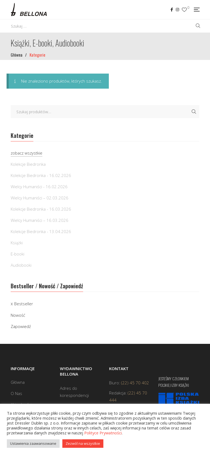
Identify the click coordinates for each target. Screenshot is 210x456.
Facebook (172, 9)
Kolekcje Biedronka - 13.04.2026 (41, 231)
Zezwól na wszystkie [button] (83, 443)
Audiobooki (21, 265)
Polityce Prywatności (103, 432)
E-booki (17, 254)
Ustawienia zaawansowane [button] (33, 443)
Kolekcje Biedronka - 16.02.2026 (41, 175)
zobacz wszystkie (26, 153)
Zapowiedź (21, 326)
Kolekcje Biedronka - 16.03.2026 (41, 209)
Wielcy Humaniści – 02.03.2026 (39, 198)
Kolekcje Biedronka (28, 164)
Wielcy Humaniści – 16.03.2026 (39, 220)
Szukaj (193, 111)
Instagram (177, 9)
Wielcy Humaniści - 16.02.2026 (39, 186)
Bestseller (23, 303)
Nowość (18, 315)
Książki (17, 242)
